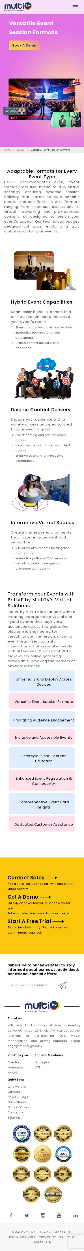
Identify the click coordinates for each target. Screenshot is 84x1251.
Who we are (17, 1087)
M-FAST (13, 1072)
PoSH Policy (66, 1236)
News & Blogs (18, 1097)
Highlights (42, 1062)
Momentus (16, 1067)
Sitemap (14, 1117)
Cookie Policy (42, 1242)
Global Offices (18, 1107)
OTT (38, 1067)
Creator (13, 1062)
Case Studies (18, 1102)
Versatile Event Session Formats (50, 150)
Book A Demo (24, 45)
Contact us (16, 1112)
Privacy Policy (46, 1236)
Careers (14, 1092)
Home (7, 150)
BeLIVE (21, 150)
